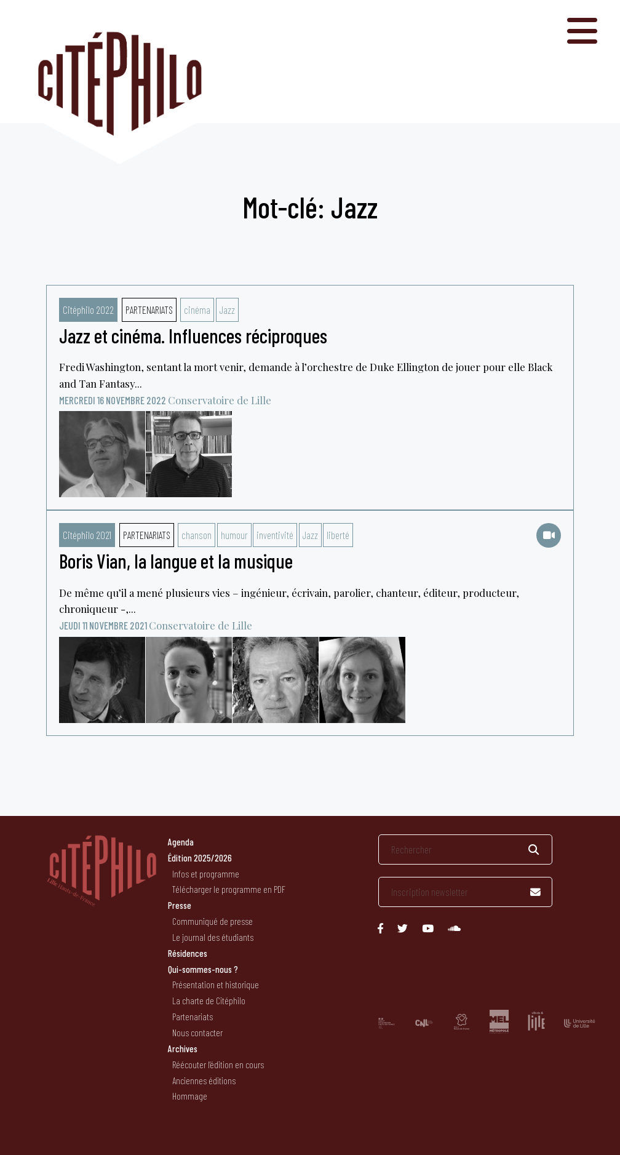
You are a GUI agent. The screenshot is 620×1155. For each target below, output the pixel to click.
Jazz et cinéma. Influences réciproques (193, 335)
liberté (338, 535)
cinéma (197, 309)
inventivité (274, 535)
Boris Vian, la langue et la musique (176, 560)
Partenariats (149, 309)
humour (234, 535)
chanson (196, 535)
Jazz (227, 309)
